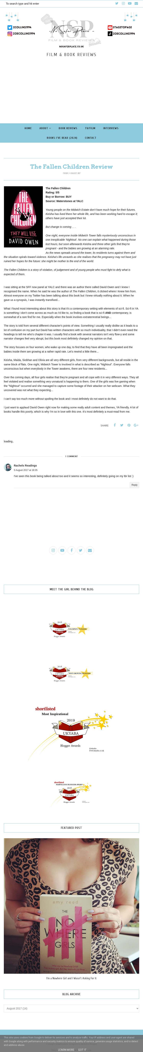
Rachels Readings (25, 465)
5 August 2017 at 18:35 (25, 470)
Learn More (66, 1049)
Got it (82, 1049)
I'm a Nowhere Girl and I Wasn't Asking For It (71, 978)
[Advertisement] (71, 86)
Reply (134, 485)
